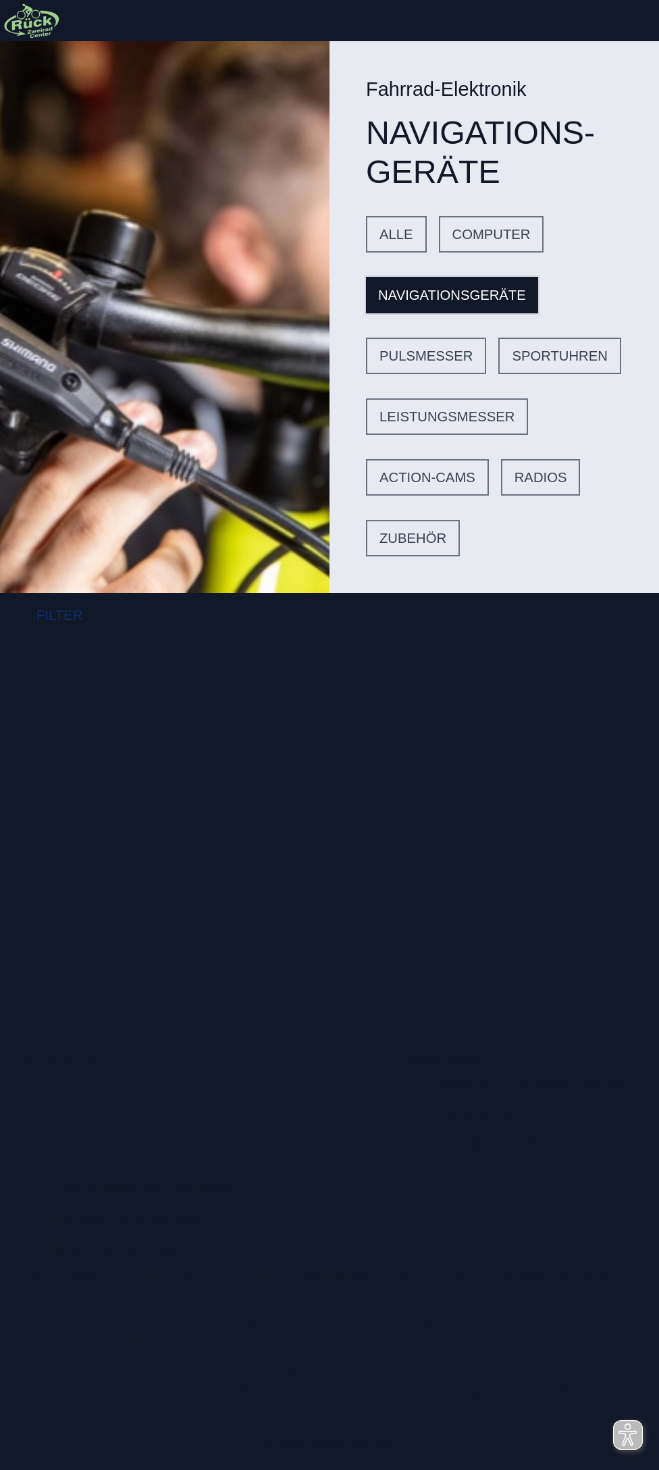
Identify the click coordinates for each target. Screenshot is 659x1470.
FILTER (47, 616)
